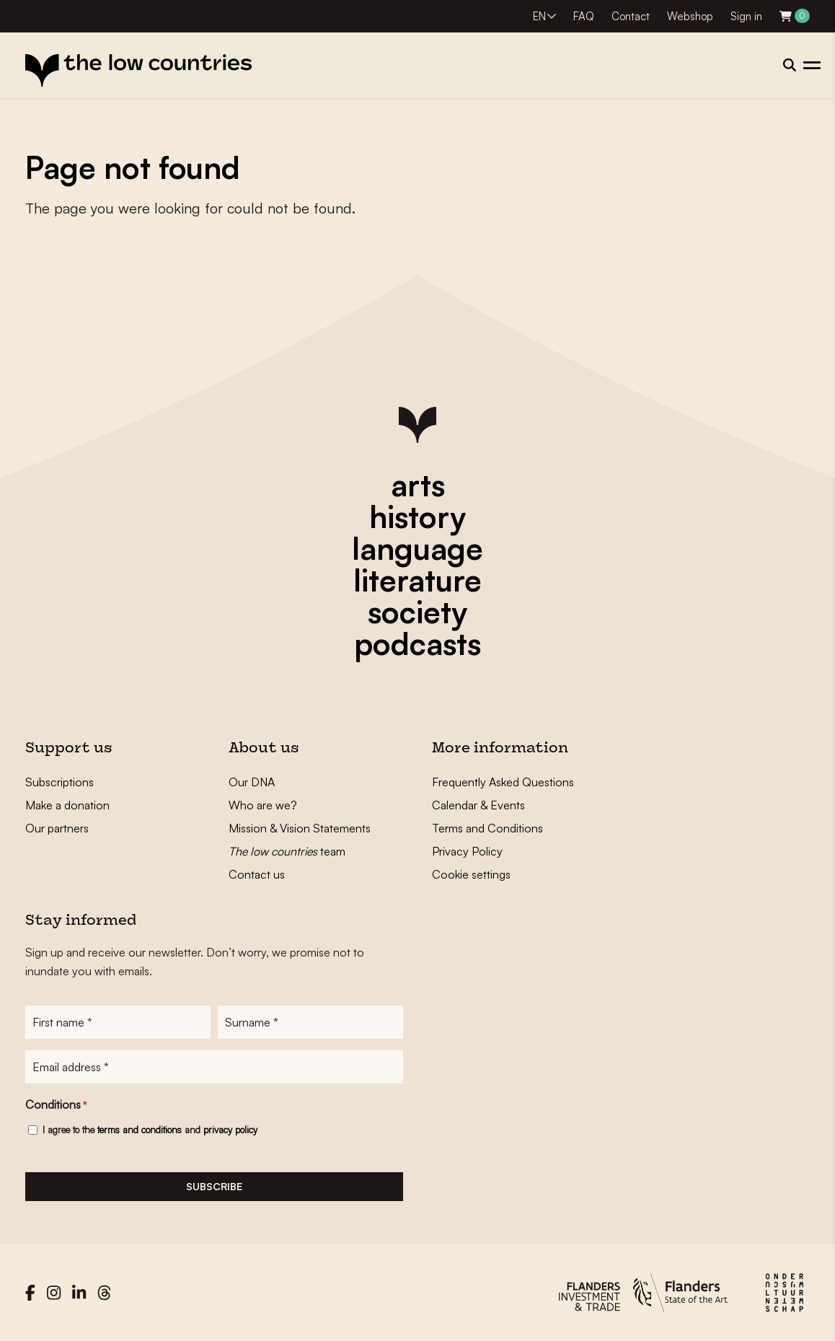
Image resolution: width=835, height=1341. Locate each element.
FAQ (583, 16)
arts (418, 485)
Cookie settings (471, 874)
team (287, 851)
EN (539, 16)
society (417, 611)
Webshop (690, 16)
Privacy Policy (467, 851)
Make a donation (67, 805)
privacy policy (230, 1129)
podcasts (417, 643)
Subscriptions (59, 782)
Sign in (746, 16)
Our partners (57, 828)
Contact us (257, 874)
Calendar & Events (478, 805)
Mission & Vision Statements (300, 828)
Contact (630, 16)
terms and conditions (139, 1129)
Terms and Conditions (487, 828)
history (417, 516)
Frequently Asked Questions (503, 782)
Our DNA (252, 782)
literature (417, 580)
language (417, 548)
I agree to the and (150, 1129)
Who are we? (263, 805)
